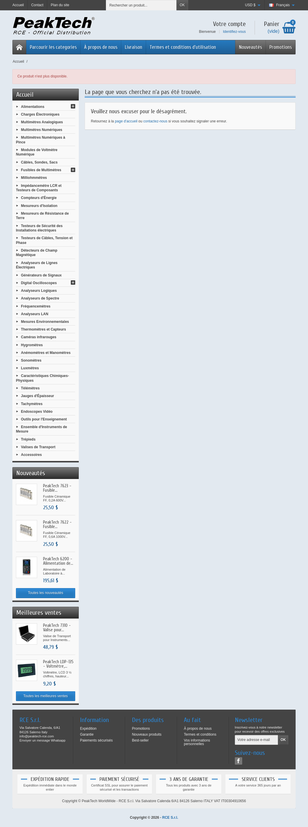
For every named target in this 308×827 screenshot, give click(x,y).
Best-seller (140, 740)
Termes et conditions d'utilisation (183, 47)
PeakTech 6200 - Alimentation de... (58, 561)
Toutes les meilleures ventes (45, 696)
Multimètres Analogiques (42, 122)
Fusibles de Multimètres (41, 170)
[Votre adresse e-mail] (256, 740)
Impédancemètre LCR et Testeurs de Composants (38, 187)
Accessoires (31, 455)
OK (182, 5)
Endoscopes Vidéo (37, 411)
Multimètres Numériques (41, 130)
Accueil (25, 94)
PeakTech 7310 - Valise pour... (57, 627)
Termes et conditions (200, 734)
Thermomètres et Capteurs (43, 329)
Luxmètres (30, 368)
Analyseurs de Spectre (40, 298)
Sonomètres (31, 360)
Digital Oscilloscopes (39, 283)
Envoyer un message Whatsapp (42, 740)
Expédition (88, 728)
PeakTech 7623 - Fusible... (57, 488)
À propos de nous (100, 47)
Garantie (87, 734)
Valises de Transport (38, 447)
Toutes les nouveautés (45, 593)
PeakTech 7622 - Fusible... (57, 524)
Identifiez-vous (234, 31)
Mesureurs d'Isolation (39, 205)
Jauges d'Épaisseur (37, 396)
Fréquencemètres (35, 306)
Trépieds (28, 439)
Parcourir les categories (53, 47)
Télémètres (30, 388)
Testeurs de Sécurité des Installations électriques (39, 228)
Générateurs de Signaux (41, 275)
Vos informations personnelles (197, 742)
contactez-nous (155, 121)
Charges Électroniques (40, 114)
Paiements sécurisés (96, 740)
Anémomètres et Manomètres (46, 352)
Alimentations (32, 106)
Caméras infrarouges (38, 337)
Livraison (133, 47)
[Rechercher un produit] (141, 5)
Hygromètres (32, 345)
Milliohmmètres (34, 178)
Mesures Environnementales (45, 322)
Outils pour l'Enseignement (44, 419)
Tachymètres (31, 404)
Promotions (280, 47)
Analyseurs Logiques (39, 291)
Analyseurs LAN (34, 314)
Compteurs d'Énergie (39, 198)
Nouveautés (250, 47)
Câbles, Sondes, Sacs (39, 162)
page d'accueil (126, 121)
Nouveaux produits (146, 734)
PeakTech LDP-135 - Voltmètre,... (58, 664)
